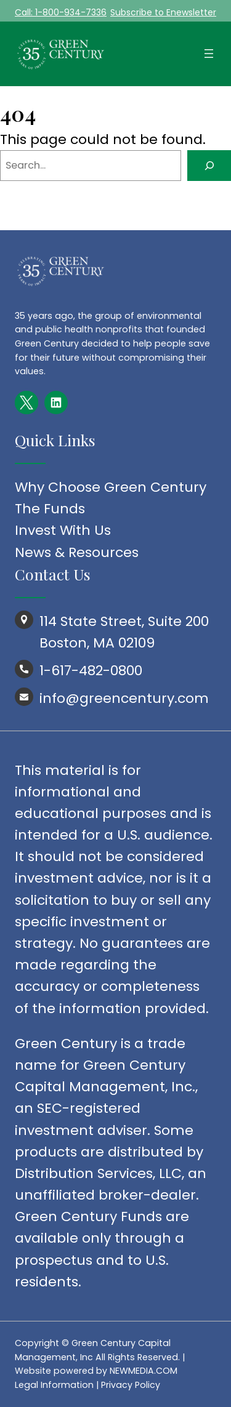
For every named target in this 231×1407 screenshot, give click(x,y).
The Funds (50, 508)
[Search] (209, 165)
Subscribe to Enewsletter (163, 12)
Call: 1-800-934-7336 (61, 12)
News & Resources (77, 552)
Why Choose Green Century (110, 487)
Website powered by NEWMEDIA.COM (96, 1371)
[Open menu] (208, 53)
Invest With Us (63, 530)
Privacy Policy (130, 1385)
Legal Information (54, 1385)
